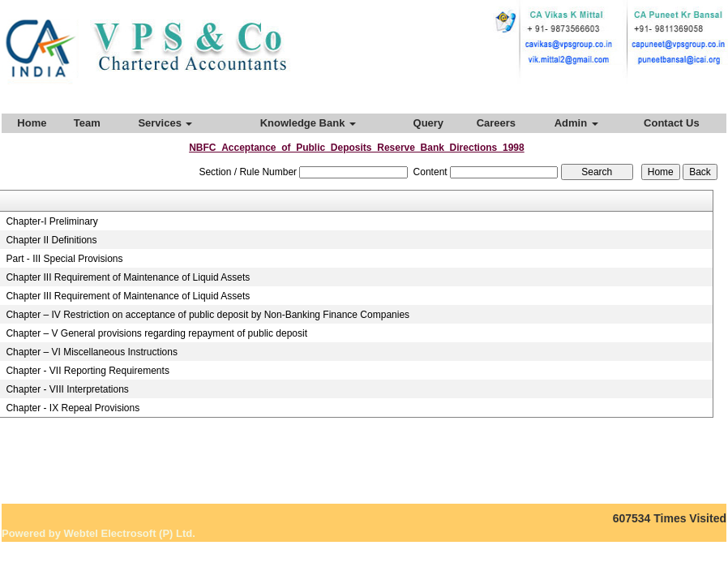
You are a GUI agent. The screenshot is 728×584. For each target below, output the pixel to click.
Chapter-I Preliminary (51, 221)
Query (428, 123)
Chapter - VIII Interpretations (67, 389)
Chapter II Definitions (51, 240)
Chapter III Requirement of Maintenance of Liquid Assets (128, 277)
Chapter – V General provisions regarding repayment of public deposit (156, 333)
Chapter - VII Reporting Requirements (87, 370)
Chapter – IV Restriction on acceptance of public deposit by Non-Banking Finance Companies (207, 314)
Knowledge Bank (308, 123)
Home (31, 123)
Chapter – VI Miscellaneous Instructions (91, 352)
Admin (576, 123)
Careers (496, 123)
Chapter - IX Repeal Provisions (72, 408)
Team (87, 123)
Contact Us (672, 123)
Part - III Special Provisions (64, 258)
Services (165, 123)
